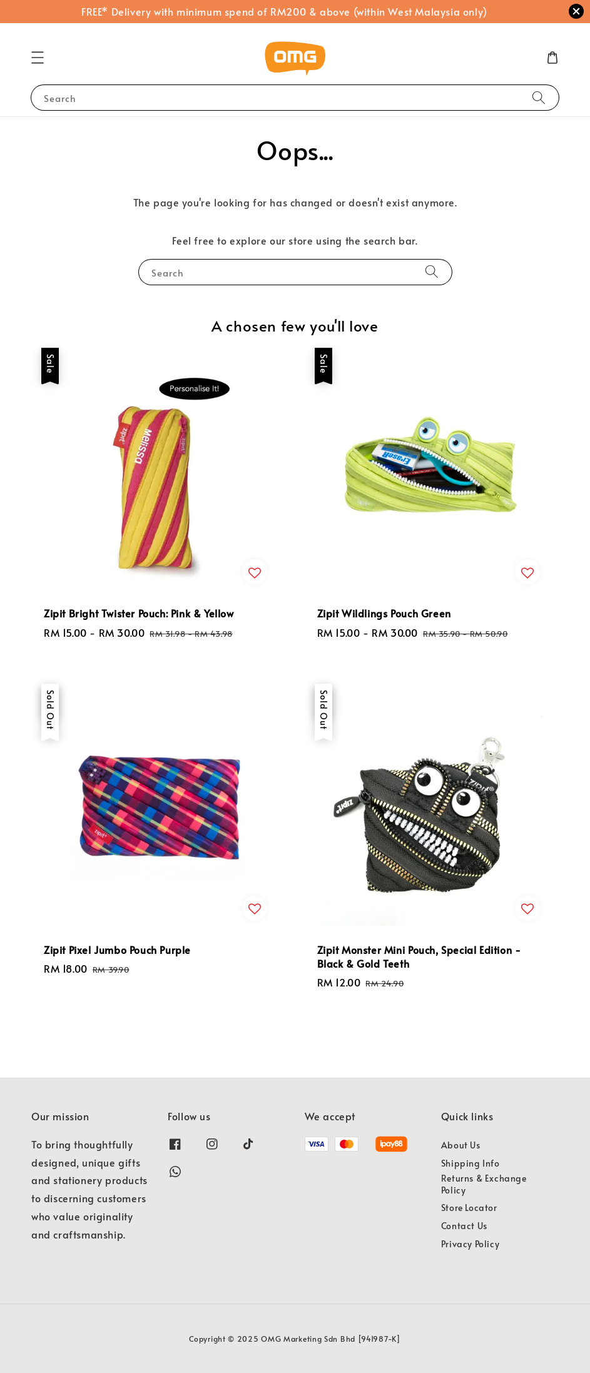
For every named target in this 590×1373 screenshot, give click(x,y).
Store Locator (469, 1207)
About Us (461, 1145)
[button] (37, 57)
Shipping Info (470, 1163)
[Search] (539, 97)
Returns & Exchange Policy (484, 1183)
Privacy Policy (470, 1244)
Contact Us (464, 1226)
